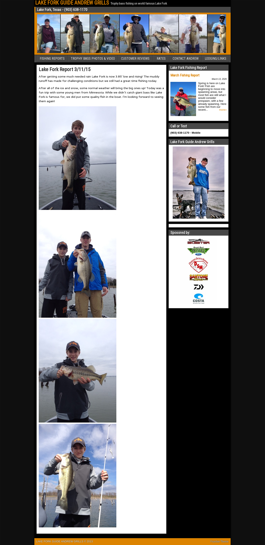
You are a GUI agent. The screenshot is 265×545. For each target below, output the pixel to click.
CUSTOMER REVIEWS (135, 59)
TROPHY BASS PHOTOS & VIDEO (93, 59)
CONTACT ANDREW (186, 59)
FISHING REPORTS (52, 59)
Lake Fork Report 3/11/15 (64, 69)
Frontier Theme (220, 541)
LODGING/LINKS (215, 59)
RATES (161, 59)
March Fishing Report (184, 75)
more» (223, 109)
